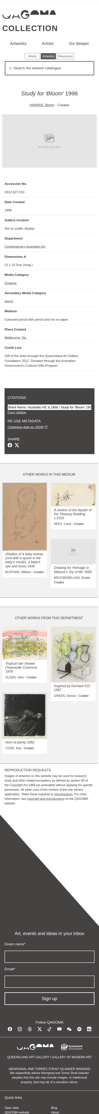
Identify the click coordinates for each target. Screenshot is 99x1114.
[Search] (49, 68)
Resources (65, 56)
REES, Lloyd (62, 523)
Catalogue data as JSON (25, 427)
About (55, 1112)
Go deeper (79, 43)
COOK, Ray (13, 748)
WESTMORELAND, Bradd (72, 577)
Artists (48, 43)
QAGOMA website (17, 1112)
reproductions (63, 794)
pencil (9, 301)
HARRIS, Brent (42, 105)
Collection (30, 28)
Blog (54, 1107)
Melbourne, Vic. (16, 337)
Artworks (18, 43)
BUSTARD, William (18, 572)
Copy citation (17, 412)
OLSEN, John (14, 677)
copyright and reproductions (45, 798)
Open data (12, 1107)
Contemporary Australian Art (25, 246)
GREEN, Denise (65, 695)
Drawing (10, 283)
